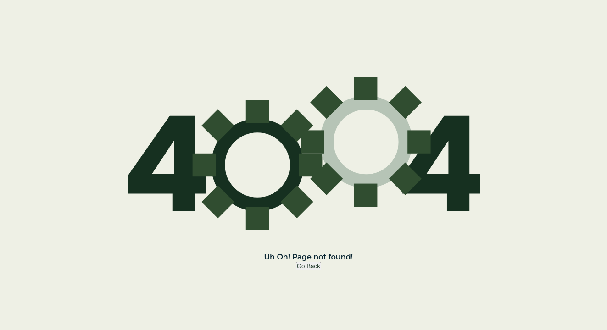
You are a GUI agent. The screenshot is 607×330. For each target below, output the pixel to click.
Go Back (308, 266)
